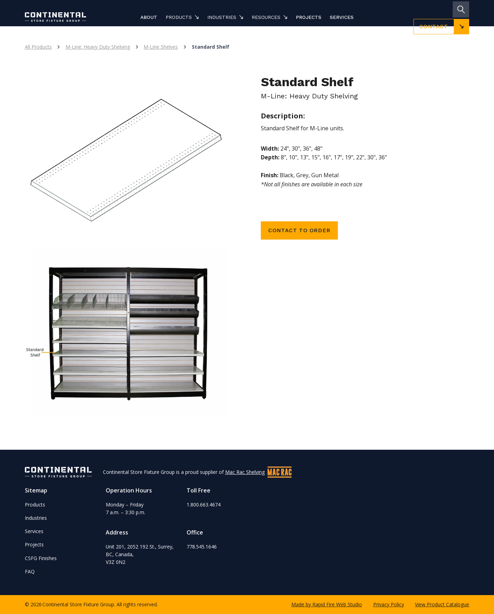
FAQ (30, 571)
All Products (38, 46)
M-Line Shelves (161, 46)
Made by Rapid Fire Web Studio (326, 604)
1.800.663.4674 (204, 504)
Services (342, 17)
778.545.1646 (202, 546)
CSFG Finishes (41, 558)
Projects (308, 17)
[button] (182, 17)
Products (35, 504)
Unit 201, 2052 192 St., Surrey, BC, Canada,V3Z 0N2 (140, 554)
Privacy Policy (388, 604)
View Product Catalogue (442, 604)
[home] (65, 17)
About (148, 17)
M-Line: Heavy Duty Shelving (97, 46)
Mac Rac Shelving (245, 472)
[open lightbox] (129, 157)
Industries (36, 518)
